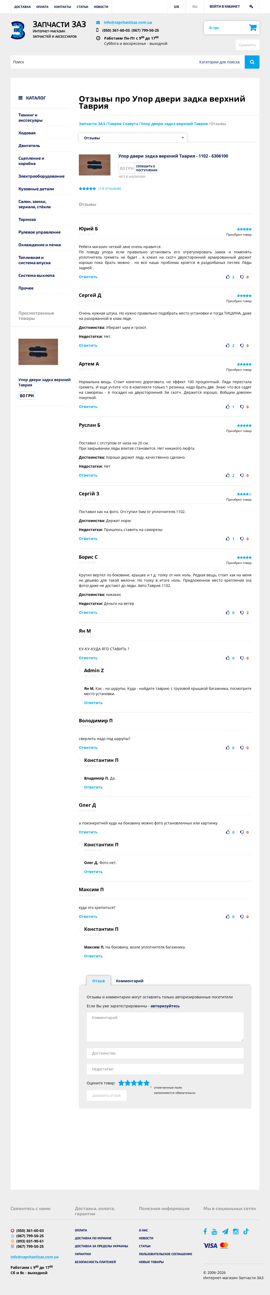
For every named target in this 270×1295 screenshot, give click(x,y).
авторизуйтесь (165, 1005)
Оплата (42, 6)
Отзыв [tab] (98, 980)
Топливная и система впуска (34, 260)
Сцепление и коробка (31, 160)
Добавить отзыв (107, 1095)
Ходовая (27, 132)
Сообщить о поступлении (146, 168)
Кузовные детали (36, 188)
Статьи (82, 6)
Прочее (25, 287)
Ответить (88, 276)
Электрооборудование (41, 175)
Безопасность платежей (95, 1262)
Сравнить (247, 44)
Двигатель (29, 145)
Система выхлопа (36, 275)
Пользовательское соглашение (165, 1254)
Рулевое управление (39, 231)
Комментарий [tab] (129, 980)
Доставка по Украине (93, 1238)
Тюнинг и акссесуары (30, 117)
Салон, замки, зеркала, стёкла (34, 204)
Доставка (22, 6)
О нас (143, 1230)
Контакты (62, 6)
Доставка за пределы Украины (101, 1246)
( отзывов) (110, 188)
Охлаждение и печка (39, 244)
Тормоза (27, 219)
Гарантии (83, 1254)
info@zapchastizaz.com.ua (128, 22)
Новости (101, 6)
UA (176, 6)
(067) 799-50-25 (145, 30)
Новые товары (151, 1262)
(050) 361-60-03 (116, 30)
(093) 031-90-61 (30, 1241)
